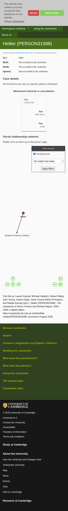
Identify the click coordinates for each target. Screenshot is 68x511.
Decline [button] (33, 13)
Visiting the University (14, 465)
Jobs (5, 486)
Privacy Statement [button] (14, 21)
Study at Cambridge (15, 444)
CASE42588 (29, 102)
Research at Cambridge (17, 500)
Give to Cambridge (12, 492)
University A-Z (10, 418)
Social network (50, 53)
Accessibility (9, 427)
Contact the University (14, 422)
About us (7, 34)
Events (6, 481)
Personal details (9, 53)
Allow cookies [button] (52, 13)
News (6, 476)
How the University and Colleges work (22, 459)
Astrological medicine (13, 28)
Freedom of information (14, 432)
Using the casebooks (45, 28)
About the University (15, 453)
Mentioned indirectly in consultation (30, 53)
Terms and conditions (13, 436)
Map (5, 470)
